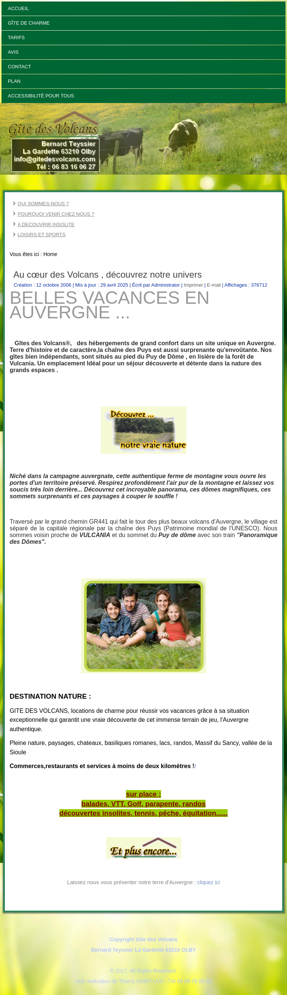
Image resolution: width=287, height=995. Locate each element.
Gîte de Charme (29, 23)
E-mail (214, 285)
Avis (13, 52)
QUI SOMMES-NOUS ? (43, 203)
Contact (19, 66)
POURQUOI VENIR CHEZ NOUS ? (56, 214)
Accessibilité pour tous (41, 96)
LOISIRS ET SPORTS (41, 234)
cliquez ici (208, 882)
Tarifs (16, 37)
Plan (14, 81)
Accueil (18, 8)
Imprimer (194, 285)
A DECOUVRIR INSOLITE (46, 224)
